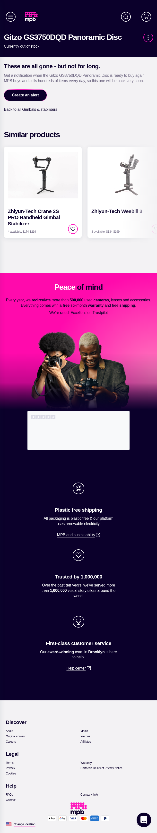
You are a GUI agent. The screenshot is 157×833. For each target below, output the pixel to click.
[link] (33, 17)
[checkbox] (73, 229)
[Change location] (24, 824)
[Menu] (11, 17)
